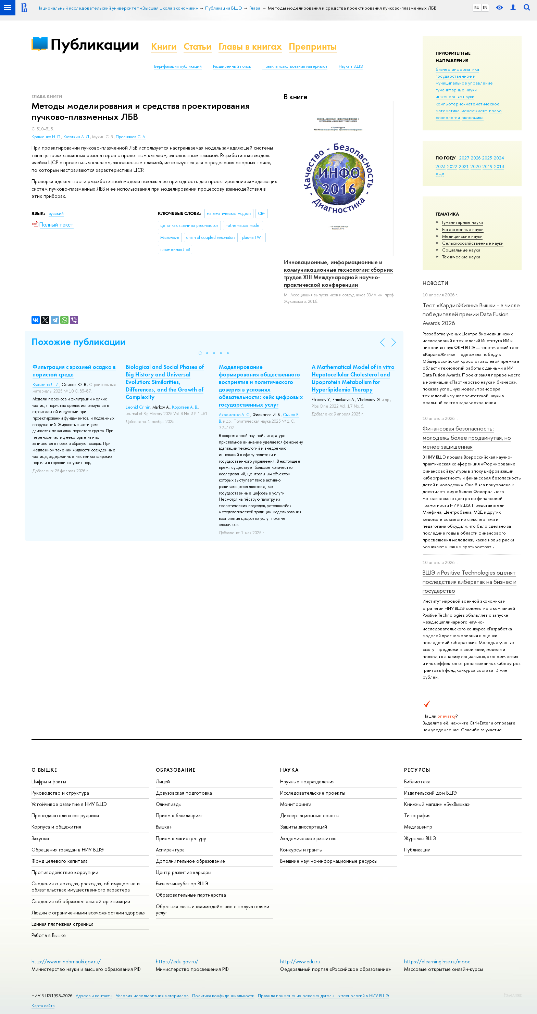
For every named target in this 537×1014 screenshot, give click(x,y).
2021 (464, 166)
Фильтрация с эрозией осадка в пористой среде (74, 370)
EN (485, 7)
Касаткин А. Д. (76, 137)
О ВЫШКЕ (45, 770)
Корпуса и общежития (56, 826)
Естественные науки (463, 229)
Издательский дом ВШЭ (430, 793)
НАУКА (289, 770)
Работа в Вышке (49, 935)
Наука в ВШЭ (351, 66)
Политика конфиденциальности (223, 996)
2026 (475, 158)
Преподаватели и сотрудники (65, 815)
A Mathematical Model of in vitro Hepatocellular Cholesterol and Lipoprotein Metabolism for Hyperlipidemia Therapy (353, 378)
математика (448, 110)
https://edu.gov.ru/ (177, 961)
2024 (499, 158)
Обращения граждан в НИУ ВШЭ (68, 849)
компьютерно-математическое (468, 104)
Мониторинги (295, 804)
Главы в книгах (250, 46)
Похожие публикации (79, 342)
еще (440, 173)
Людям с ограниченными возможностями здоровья (89, 912)
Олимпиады (169, 804)
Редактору (513, 994)
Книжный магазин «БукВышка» (437, 804)
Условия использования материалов (152, 996)
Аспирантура (170, 849)
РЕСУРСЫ (417, 770)
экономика (473, 117)
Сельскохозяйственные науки (472, 243)
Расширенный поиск (232, 66)
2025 (487, 158)
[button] (200, 353)
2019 (487, 166)
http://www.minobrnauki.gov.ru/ (66, 961)
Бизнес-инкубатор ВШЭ (182, 883)
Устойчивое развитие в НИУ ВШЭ (69, 804)
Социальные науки (461, 250)
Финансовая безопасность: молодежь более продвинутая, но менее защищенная (467, 437)
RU (476, 7)
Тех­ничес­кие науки (461, 257)
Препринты (313, 46)
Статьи (198, 46)
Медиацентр (418, 826)
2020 (476, 166)
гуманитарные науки (456, 90)
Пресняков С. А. (131, 137)
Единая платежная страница (62, 924)
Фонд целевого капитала (60, 861)
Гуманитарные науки (462, 222)
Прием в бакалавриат (179, 815)
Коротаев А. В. (185, 407)
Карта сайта (43, 1006)
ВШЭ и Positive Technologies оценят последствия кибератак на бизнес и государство (469, 581)
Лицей (163, 781)
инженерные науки (455, 96)
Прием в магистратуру (181, 838)
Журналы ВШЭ (420, 838)
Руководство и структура (60, 793)
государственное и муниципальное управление (464, 79)
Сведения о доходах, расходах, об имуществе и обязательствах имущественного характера (86, 886)
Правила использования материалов (294, 66)
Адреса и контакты (94, 996)
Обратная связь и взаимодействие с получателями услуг (212, 909)
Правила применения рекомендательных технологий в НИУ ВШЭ (323, 996)
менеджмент (474, 110)
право (495, 110)
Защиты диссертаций (303, 826)
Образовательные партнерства (191, 894)
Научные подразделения (307, 781)
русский (56, 213)
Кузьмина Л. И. (46, 384)
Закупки (40, 838)
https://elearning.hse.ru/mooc (437, 961)
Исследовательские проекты (312, 793)
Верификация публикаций (178, 66)
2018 (499, 166)
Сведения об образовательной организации (81, 901)
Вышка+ (164, 826)
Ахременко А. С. (234, 415)
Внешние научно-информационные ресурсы (328, 861)
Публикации (94, 44)
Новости (435, 283)
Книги (164, 46)
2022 (452, 166)
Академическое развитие (308, 838)
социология (448, 117)
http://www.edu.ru (300, 961)
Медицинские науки (462, 236)
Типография (417, 815)
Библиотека (417, 781)
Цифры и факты (49, 781)
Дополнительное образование (190, 861)
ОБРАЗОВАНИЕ (176, 770)
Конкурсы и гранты (301, 849)
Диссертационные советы (309, 815)
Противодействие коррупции (65, 872)
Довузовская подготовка (184, 793)
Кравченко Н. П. (46, 137)
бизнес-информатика (457, 69)
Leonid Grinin (138, 407)
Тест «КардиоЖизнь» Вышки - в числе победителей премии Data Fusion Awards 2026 (471, 314)
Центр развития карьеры (183, 872)
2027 (464, 158)
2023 (441, 166)
